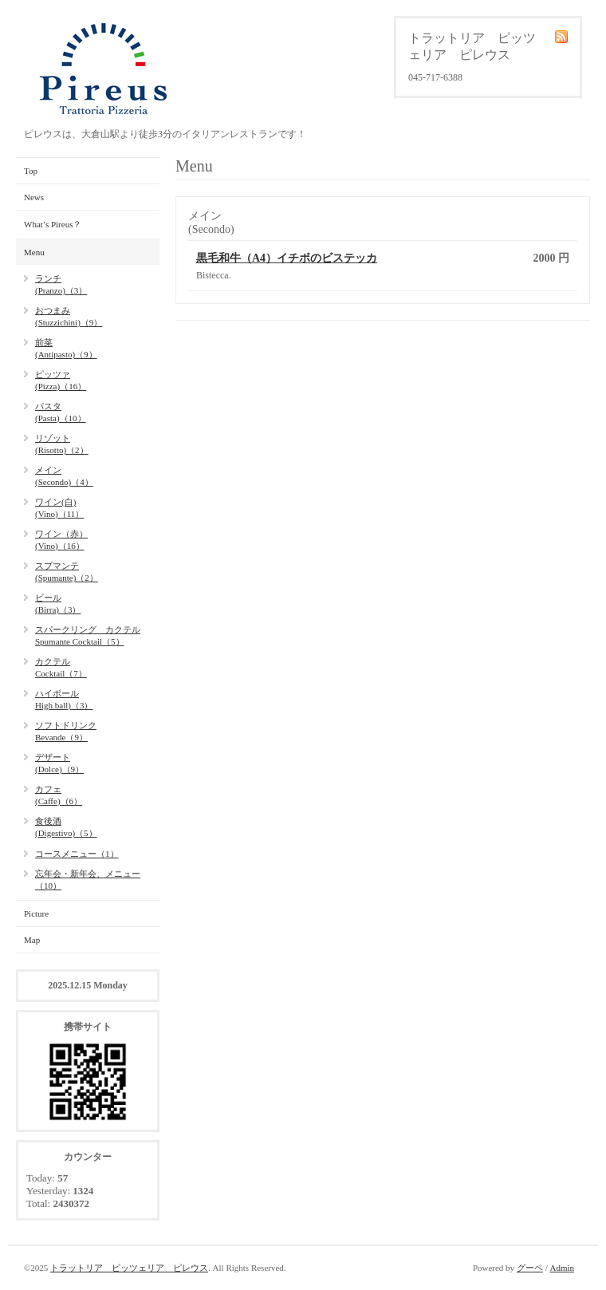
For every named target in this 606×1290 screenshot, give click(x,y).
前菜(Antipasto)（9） (66, 348)
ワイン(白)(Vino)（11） (59, 508)
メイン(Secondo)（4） (64, 476)
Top (30, 171)
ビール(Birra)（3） (58, 603)
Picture (36, 913)
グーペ (530, 1267)
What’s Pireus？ (52, 224)
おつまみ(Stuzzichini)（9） (68, 316)
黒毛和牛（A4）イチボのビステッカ (286, 258)
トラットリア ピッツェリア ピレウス (129, 1267)
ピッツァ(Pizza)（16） (60, 380)
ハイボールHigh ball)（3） (63, 699)
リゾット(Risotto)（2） (62, 444)
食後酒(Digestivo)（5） (66, 827)
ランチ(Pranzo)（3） (61, 284)
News (34, 197)
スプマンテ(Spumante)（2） (66, 571)
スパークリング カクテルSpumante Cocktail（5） (87, 635)
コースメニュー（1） (77, 853)
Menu (34, 252)
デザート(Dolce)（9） (59, 763)
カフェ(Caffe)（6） (58, 795)
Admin (561, 1267)
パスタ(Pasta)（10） (60, 412)
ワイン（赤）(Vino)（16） (61, 539)
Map (32, 940)
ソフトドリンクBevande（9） (65, 731)
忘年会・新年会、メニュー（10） (87, 879)
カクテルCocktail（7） (61, 667)
